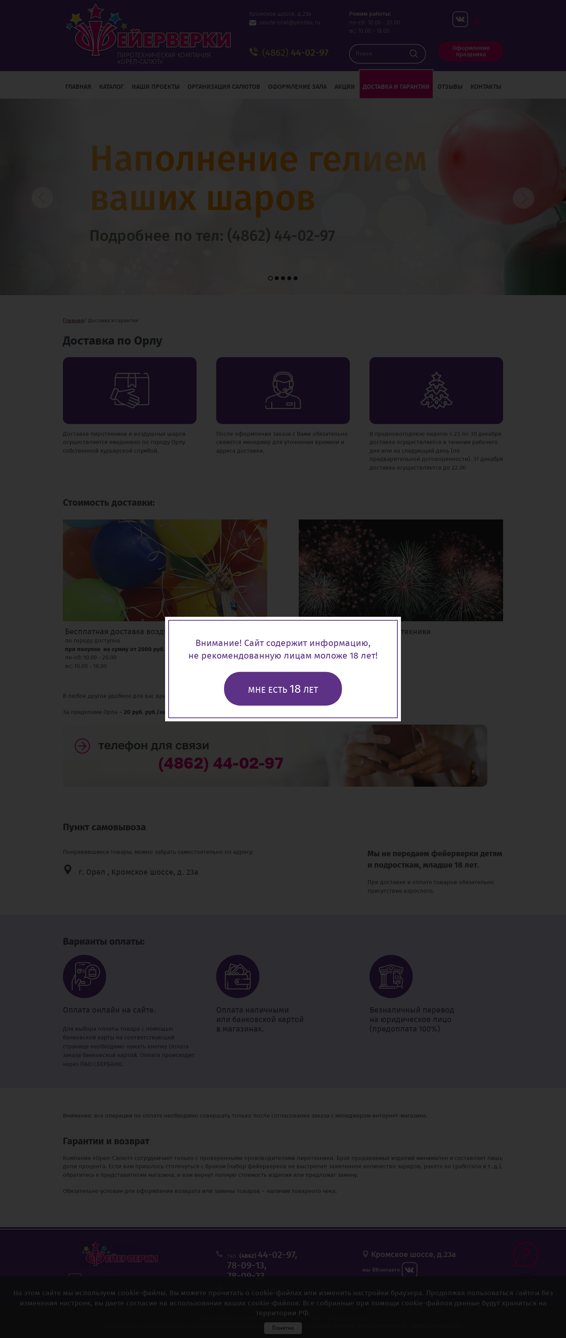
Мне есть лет (283, 689)
